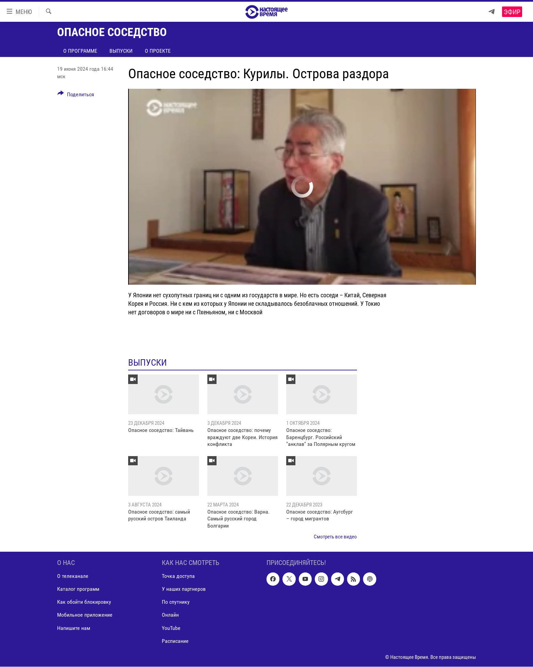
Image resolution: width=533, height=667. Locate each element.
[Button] (75, 95)
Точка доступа (178, 576)
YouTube (171, 628)
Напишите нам (73, 628)
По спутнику (176, 602)
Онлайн (170, 615)
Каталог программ (78, 589)
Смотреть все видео (335, 537)
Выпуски (121, 51)
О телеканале (72, 576)
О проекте (158, 51)
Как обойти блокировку (84, 602)
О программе (80, 51)
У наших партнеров (184, 589)
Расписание (175, 641)
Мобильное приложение (85, 615)
